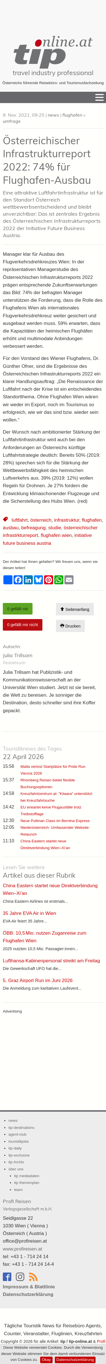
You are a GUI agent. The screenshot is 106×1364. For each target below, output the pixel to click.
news (53, 115)
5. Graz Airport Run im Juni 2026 (38, 980)
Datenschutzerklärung (75, 1360)
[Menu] (99, 97)
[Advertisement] (53, 14)
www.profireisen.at (22, 1249)
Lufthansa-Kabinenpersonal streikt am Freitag (51, 960)
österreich (40, 520)
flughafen (72, 115)
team (18, 1190)
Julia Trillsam (18, 655)
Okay (46, 1360)
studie (54, 527)
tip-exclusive (19, 1155)
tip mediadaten (26, 1176)
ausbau (11, 527)
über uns (15, 1169)
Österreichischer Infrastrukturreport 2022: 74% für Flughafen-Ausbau (47, 160)
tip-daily (15, 1148)
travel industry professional (53, 73)
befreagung (33, 527)
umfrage (12, 121)
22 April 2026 (32, 753)
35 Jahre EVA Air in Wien (29, 913)
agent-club (17, 1134)
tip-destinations (21, 1127)
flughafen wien (56, 535)
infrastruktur (66, 520)
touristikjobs (18, 1141)
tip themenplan (26, 1183)
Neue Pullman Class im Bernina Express (55, 821)
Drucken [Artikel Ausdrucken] (70, 626)
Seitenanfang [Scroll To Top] (74, 609)
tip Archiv (16, 1162)
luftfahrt (20, 520)
